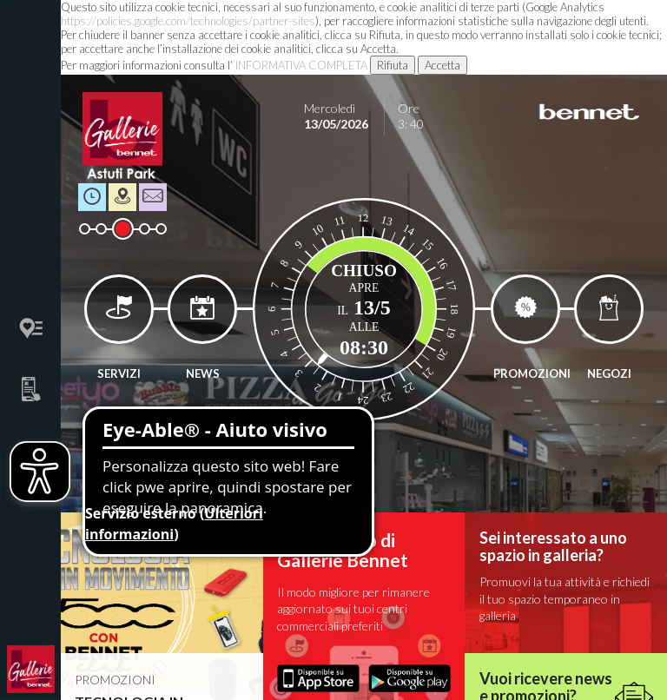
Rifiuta (392, 65)
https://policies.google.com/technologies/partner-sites (188, 21)
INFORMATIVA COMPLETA (301, 65)
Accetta (442, 65)
